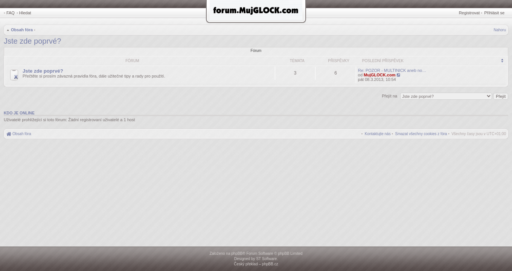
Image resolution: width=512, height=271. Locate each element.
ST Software (266, 259)
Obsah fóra (22, 29)
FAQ (10, 13)
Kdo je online (19, 113)
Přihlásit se (494, 13)
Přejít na (390, 96)
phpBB (236, 253)
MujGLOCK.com (379, 75)
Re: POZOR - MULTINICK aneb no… (392, 70)
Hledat (25, 13)
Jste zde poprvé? (32, 41)
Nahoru (500, 30)
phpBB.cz (270, 264)
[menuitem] (421, 134)
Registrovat (469, 13)
